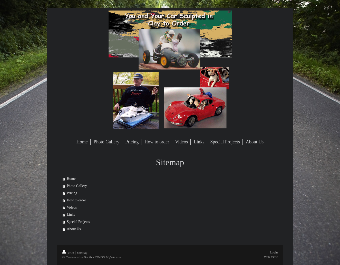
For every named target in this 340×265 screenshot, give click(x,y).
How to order (76, 200)
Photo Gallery (77, 186)
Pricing (72, 193)
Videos (72, 207)
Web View (271, 257)
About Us (74, 229)
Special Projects (78, 222)
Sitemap (82, 252)
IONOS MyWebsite (108, 257)
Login (274, 252)
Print (68, 252)
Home (71, 179)
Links (71, 215)
